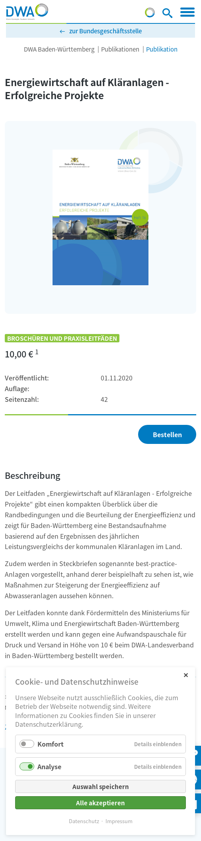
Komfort (50, 744)
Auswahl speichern (100, 786)
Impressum (119, 821)
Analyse (49, 766)
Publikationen (120, 49)
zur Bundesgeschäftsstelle (105, 31)
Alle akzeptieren (100, 803)
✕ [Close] (185, 674)
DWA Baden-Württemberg (59, 49)
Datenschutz (84, 821)
